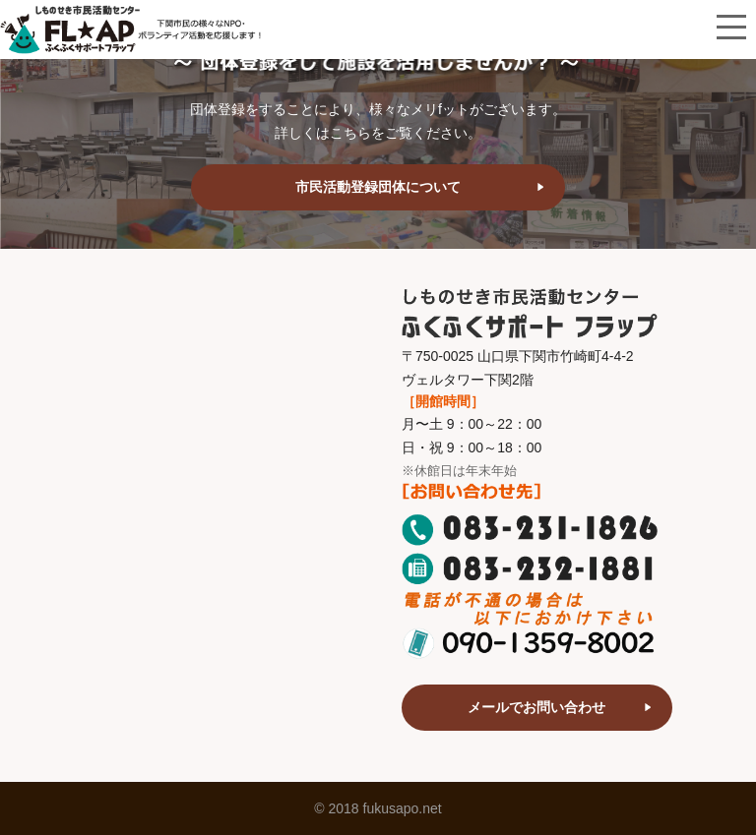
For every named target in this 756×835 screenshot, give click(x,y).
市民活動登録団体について (378, 187)
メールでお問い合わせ (536, 707)
